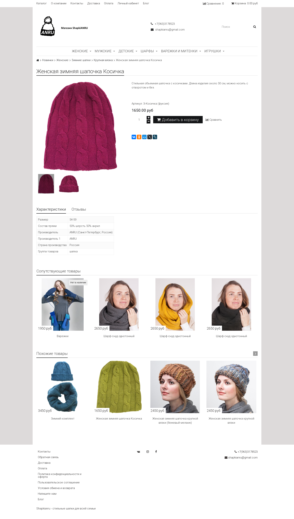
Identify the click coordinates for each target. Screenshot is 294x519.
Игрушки (212, 51)
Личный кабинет (128, 3)
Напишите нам (47, 493)
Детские (126, 51)
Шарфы (147, 51)
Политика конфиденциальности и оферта (59, 475)
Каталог (41, 3)
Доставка (93, 3)
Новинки (47, 60)
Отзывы (79, 209)
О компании (58, 3)
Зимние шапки (81, 60)
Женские (80, 51)
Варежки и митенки (179, 51)
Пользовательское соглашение (59, 482)
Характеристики (51, 209)
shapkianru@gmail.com (168, 29)
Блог (146, 3)
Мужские (103, 51)
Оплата (108, 3)
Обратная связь (48, 457)
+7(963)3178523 (163, 23)
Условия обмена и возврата (56, 488)
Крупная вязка (103, 60)
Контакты (76, 3)
